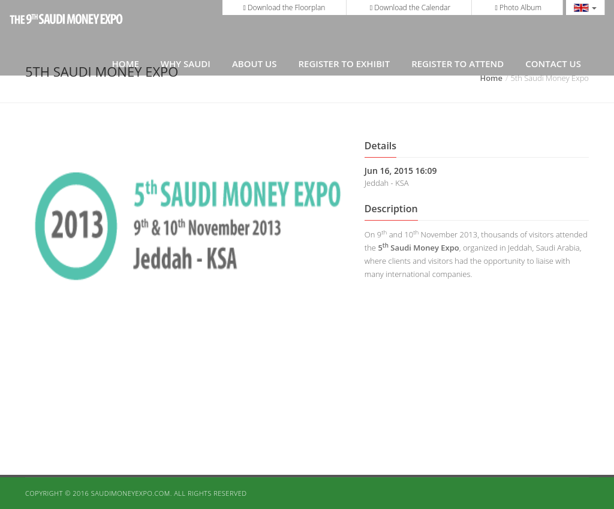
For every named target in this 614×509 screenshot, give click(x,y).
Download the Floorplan (284, 7)
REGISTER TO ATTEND (457, 64)
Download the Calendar (410, 7)
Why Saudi (185, 64)
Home (125, 64)
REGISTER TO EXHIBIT (344, 64)
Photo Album (518, 7)
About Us (254, 64)
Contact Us (553, 64)
